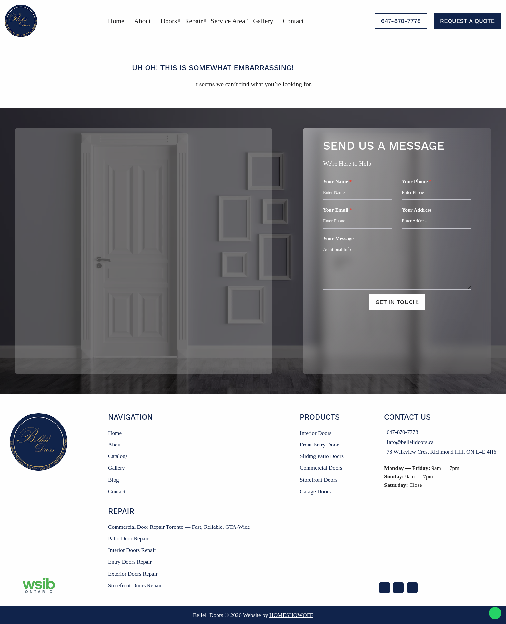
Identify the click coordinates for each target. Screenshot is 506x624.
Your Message (397, 263)
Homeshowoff (291, 615)
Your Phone (436, 189)
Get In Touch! (397, 302)
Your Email (357, 218)
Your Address (436, 218)
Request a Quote (467, 20)
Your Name (357, 189)
